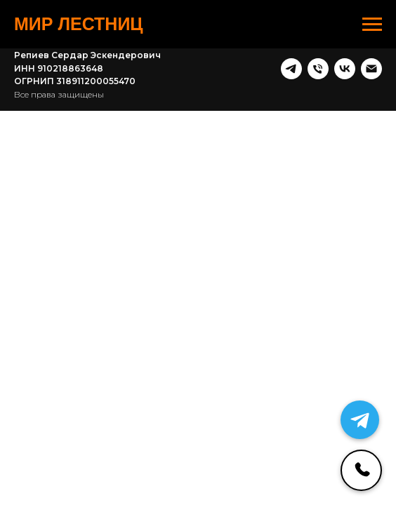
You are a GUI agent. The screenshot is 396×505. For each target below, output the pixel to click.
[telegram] (291, 68)
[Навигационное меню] (372, 25)
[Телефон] (318, 68)
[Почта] (371, 68)
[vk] (344, 68)
